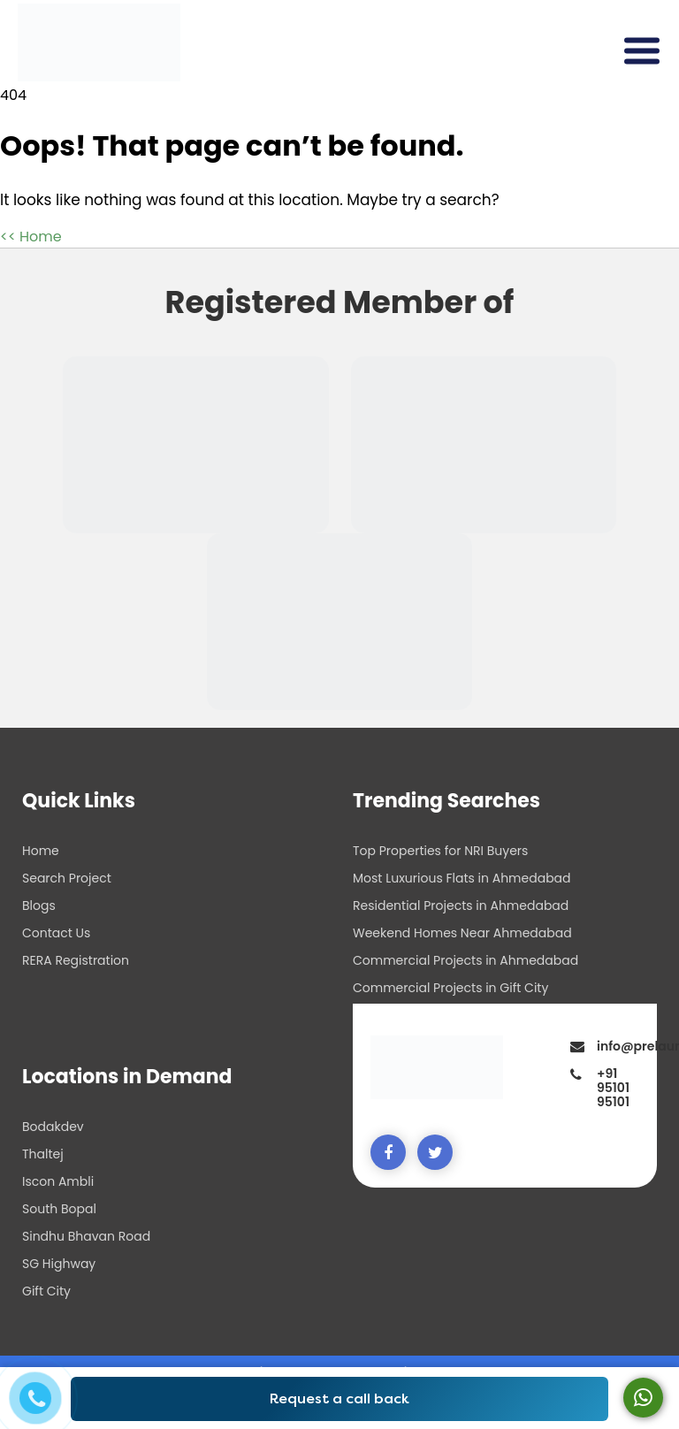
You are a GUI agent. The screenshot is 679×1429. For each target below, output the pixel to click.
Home (40, 850)
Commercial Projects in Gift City (450, 988)
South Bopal (59, 1209)
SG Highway (58, 1263)
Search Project (66, 878)
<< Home (31, 236)
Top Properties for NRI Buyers (440, 850)
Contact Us (56, 933)
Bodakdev (53, 1126)
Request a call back (339, 1398)
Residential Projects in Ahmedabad (460, 905)
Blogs (39, 905)
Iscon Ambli (58, 1181)
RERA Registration (75, 960)
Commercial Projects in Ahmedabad (465, 960)
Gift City (46, 1291)
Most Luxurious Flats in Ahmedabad (462, 878)
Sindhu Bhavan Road (86, 1236)
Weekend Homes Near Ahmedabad (462, 933)
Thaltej (43, 1154)
